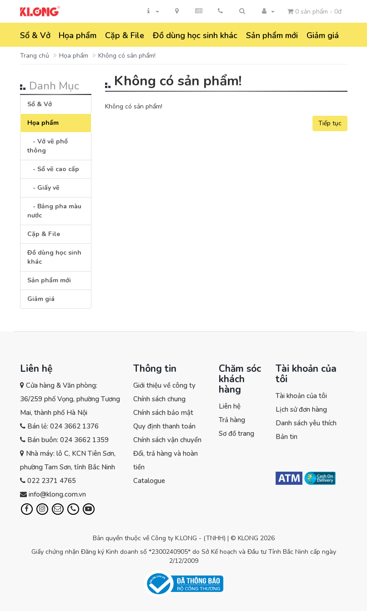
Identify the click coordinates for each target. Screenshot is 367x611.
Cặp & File (124, 35)
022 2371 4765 (51, 480)
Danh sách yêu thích (306, 423)
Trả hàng (232, 419)
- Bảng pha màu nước (54, 211)
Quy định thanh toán (164, 426)
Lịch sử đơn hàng (301, 409)
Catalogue (149, 480)
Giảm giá (323, 35)
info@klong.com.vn (57, 494)
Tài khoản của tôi (301, 395)
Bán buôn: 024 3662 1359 (68, 439)
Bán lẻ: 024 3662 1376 (63, 426)
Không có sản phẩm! (127, 55)
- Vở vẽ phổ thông (47, 146)
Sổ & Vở (35, 35)
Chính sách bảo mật (163, 412)
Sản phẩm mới (272, 35)
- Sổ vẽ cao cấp (53, 169)
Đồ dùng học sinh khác (195, 35)
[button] (242, 11)
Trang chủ (34, 55)
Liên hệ (230, 406)
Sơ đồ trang (236, 433)
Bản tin (286, 436)
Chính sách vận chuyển (167, 439)
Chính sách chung (159, 399)
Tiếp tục (330, 123)
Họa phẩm (77, 35)
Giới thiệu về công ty (164, 385)
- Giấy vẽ (43, 187)
